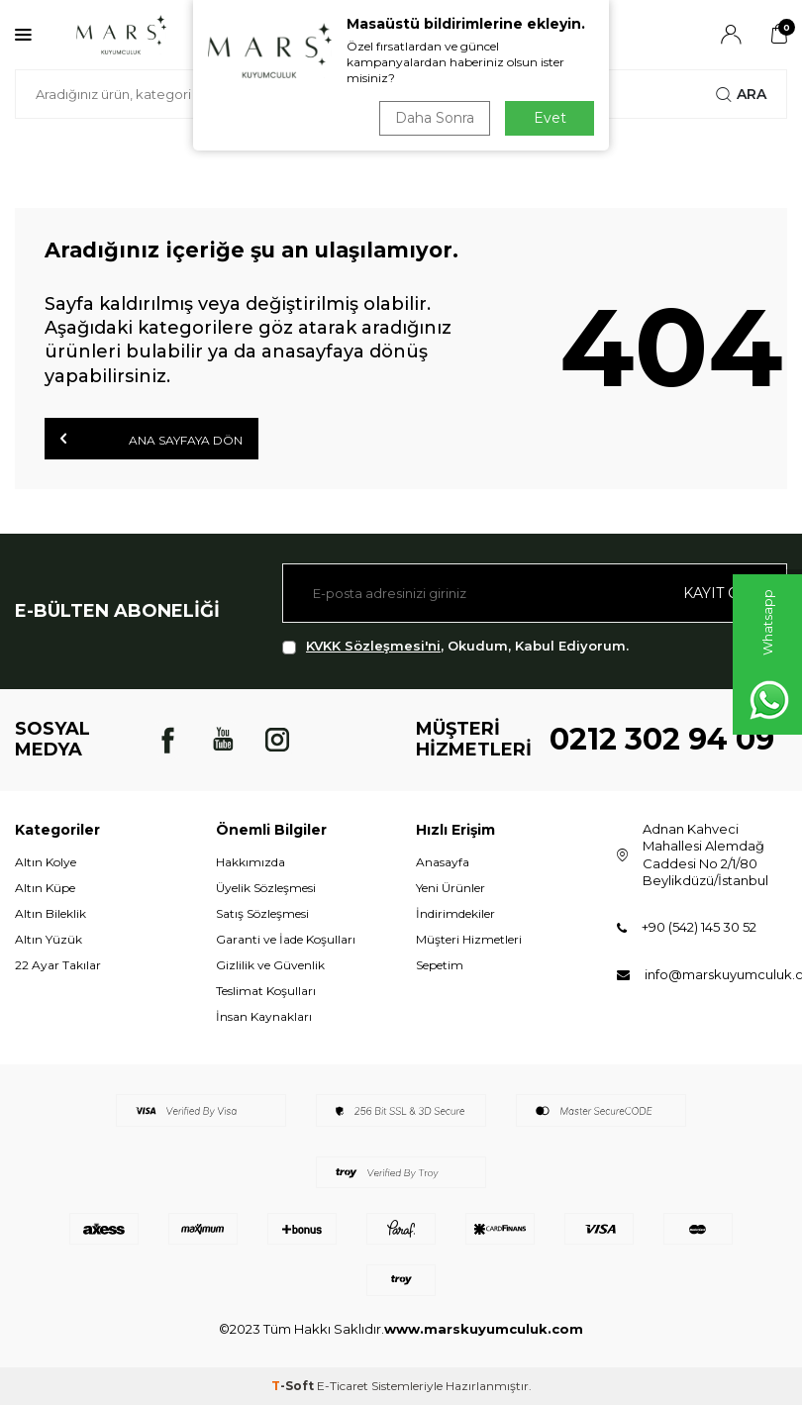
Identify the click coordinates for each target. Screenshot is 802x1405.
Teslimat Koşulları (266, 990)
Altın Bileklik (50, 913)
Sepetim (439, 964)
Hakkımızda (250, 861)
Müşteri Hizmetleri (469, 939)
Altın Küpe (45, 887)
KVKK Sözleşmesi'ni (373, 645)
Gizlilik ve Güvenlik (270, 964)
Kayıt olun (727, 593)
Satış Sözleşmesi (262, 913)
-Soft (294, 1385)
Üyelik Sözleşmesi (266, 887)
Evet (550, 118)
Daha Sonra (434, 118)
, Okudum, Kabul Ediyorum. (455, 646)
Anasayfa (442, 861)
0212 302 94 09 (662, 739)
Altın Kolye (45, 861)
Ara (741, 94)
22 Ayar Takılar (58, 964)
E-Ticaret (342, 1385)
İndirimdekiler (455, 913)
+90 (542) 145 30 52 (699, 927)
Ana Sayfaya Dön (151, 439)
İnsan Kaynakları (264, 1016)
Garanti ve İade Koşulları (285, 939)
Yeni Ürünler (450, 887)
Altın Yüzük (48, 939)
